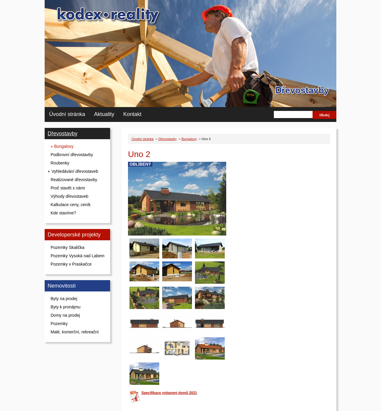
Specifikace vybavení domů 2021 (169, 393)
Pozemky (59, 323)
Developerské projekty (74, 235)
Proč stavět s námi (68, 188)
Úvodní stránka (67, 114)
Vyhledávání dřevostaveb (74, 171)
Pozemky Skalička (68, 247)
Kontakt (132, 114)
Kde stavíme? (63, 213)
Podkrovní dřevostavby (72, 154)
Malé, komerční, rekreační (75, 332)
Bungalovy (189, 139)
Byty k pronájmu (65, 307)
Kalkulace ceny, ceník (70, 204)
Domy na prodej (65, 315)
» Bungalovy (62, 146)
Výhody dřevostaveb (69, 196)
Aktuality (104, 114)
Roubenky (60, 163)
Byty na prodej (64, 298)
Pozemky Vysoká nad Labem (77, 255)
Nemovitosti (62, 286)
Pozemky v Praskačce (71, 264)
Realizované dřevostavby (74, 179)
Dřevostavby (62, 134)
